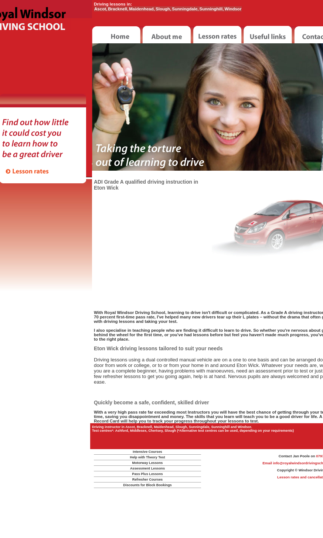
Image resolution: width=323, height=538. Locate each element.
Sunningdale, (185, 9)
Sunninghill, (212, 9)
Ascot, (100, 9)
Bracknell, (118, 9)
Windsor (232, 9)
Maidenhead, (142, 9)
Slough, (163, 9)
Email (267, 463)
